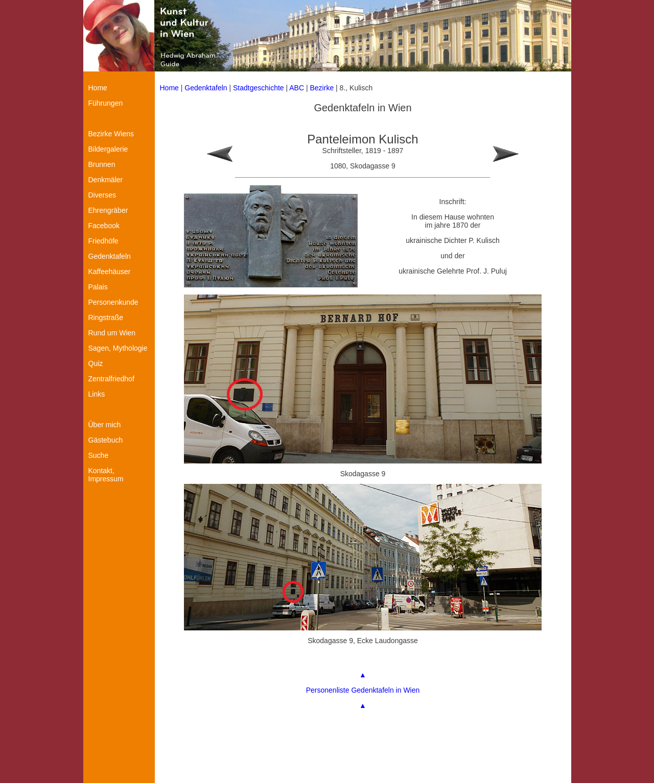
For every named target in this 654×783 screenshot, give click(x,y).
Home (169, 88)
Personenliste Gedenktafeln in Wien (363, 690)
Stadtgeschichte (258, 88)
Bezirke (322, 88)
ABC (296, 88)
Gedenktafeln (205, 88)
